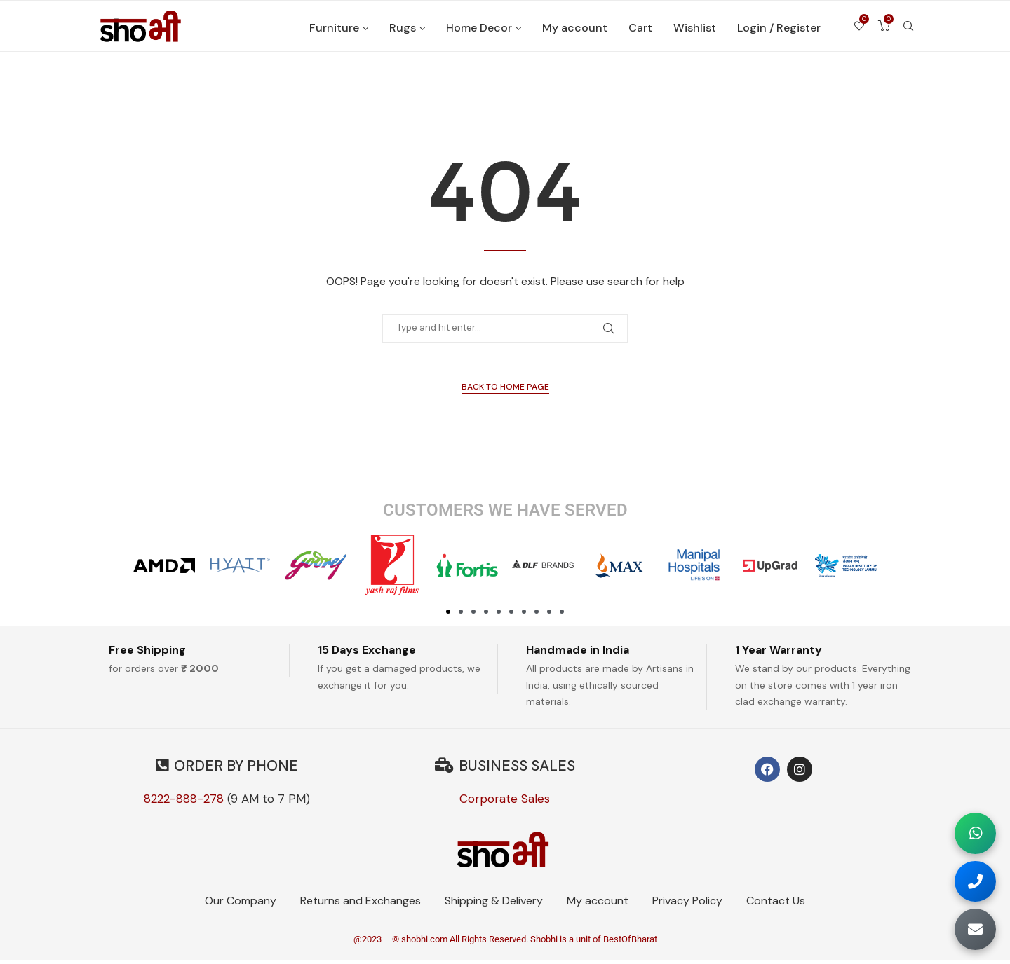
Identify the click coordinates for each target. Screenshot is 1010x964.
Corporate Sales (504, 798)
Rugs (402, 27)
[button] (448, 612)
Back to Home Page (505, 386)
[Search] (908, 28)
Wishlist (694, 27)
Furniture (334, 27)
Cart (640, 27)
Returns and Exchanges (360, 902)
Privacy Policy (687, 902)
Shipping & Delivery (494, 902)
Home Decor (479, 27)
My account (574, 27)
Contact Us (775, 902)
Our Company (240, 902)
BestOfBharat (630, 943)
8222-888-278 (184, 798)
